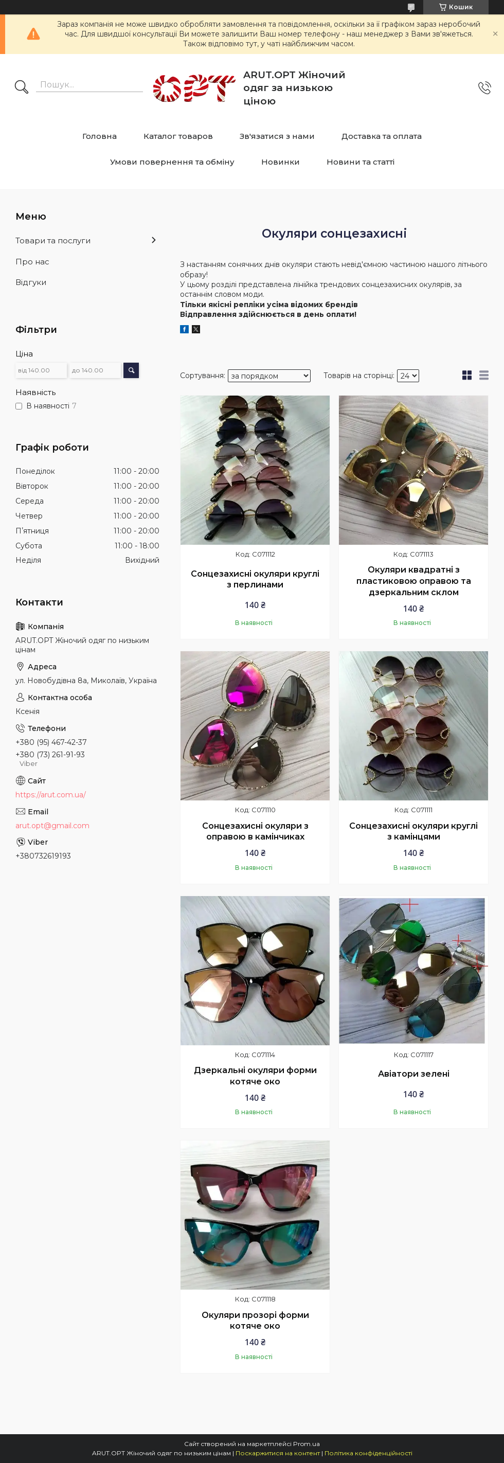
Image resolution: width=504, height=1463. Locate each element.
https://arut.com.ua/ (50, 794)
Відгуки (30, 282)
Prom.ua (306, 1444)
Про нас (32, 261)
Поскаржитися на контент (278, 1453)
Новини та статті (360, 162)
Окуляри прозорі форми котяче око (255, 1320)
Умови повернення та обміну (172, 162)
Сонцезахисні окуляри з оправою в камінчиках (255, 831)
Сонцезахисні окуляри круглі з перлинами (255, 579)
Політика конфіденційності (368, 1453)
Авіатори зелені (413, 1074)
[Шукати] (21, 88)
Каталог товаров (178, 136)
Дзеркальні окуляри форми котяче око (255, 1075)
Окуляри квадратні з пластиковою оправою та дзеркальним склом (413, 581)
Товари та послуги (53, 240)
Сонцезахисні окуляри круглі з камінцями (413, 831)
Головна (99, 136)
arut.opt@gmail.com (52, 825)
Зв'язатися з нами (277, 136)
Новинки (280, 162)
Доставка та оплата (381, 136)
